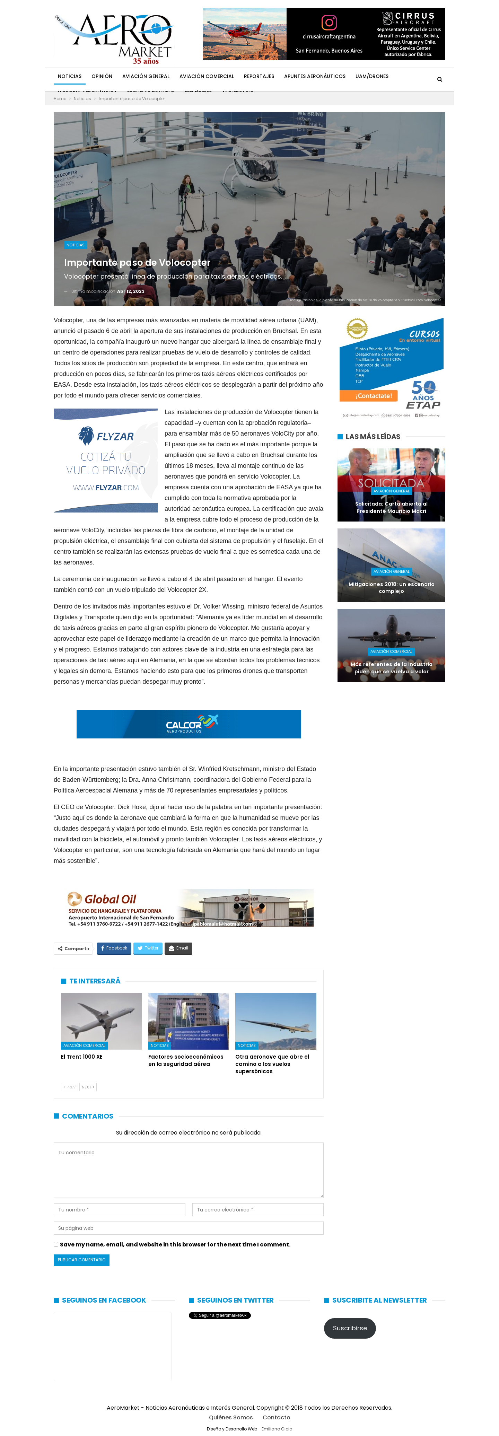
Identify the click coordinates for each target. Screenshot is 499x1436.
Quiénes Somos (231, 1417)
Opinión (101, 76)
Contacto (276, 1417)
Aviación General (145, 76)
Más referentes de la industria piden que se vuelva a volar (391, 668)
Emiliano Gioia (277, 1429)
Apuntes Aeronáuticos (314, 76)
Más (404, 76)
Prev (69, 1087)
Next (88, 1087)
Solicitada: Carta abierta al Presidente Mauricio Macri (391, 507)
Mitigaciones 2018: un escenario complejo (392, 588)
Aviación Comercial (207, 76)
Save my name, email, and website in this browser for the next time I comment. (175, 1245)
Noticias (69, 76)
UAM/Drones (372, 76)
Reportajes (259, 76)
